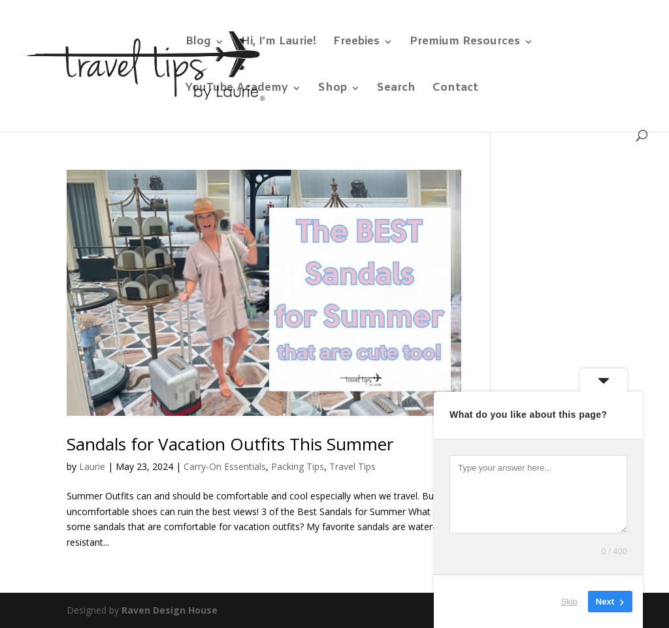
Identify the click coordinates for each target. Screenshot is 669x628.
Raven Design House (170, 610)
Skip (569, 601)
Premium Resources (465, 43)
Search (396, 89)
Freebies (356, 43)
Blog (198, 43)
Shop (332, 89)
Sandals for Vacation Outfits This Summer (230, 444)
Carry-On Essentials (225, 466)
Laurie (92, 466)
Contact (455, 89)
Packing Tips (297, 466)
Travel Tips (352, 466)
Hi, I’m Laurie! (278, 43)
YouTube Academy (237, 89)
